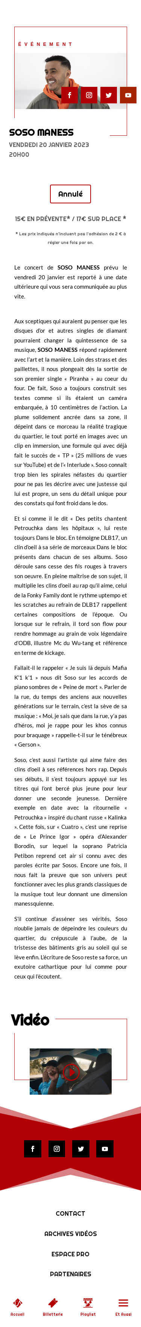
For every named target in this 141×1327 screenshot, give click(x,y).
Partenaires (70, 1274)
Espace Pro (70, 1254)
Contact (70, 1214)
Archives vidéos (70, 1234)
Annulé (70, 194)
